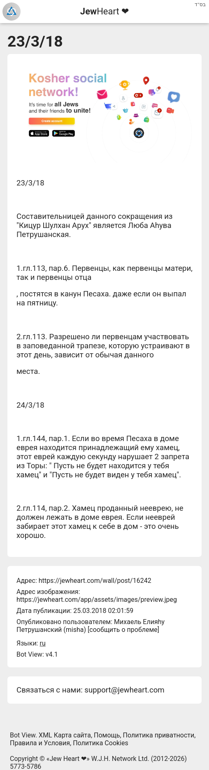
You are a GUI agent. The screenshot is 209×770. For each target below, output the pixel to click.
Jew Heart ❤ (67, 759)
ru (42, 643)
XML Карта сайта (65, 735)
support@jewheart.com (124, 690)
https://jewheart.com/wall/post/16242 (95, 581)
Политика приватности (159, 735)
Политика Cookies (100, 743)
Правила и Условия (40, 743)
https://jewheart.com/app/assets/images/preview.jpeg (96, 599)
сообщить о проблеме (123, 630)
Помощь (107, 735)
